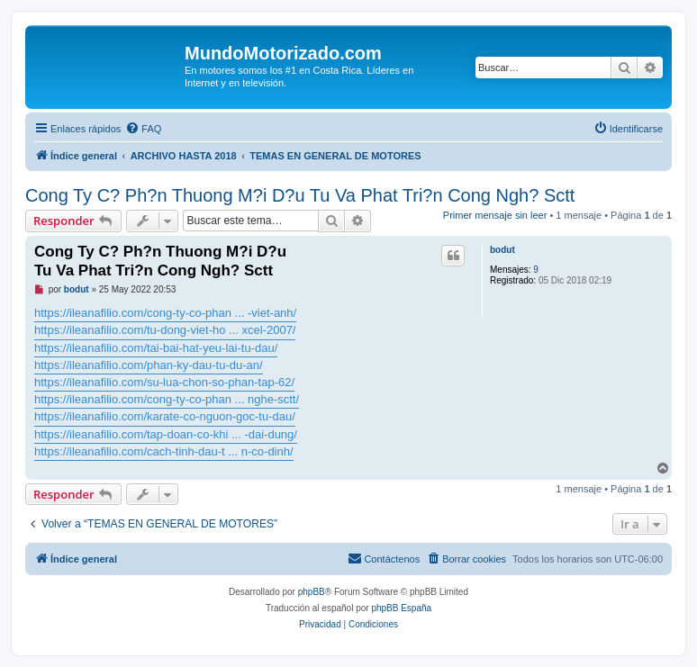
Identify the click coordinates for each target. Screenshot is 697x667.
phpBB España (401, 608)
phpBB (311, 592)
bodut (502, 250)
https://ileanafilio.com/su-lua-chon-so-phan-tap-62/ (164, 382)
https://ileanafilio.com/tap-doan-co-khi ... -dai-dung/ (165, 434)
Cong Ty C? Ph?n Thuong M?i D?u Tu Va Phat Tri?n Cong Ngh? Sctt (300, 195)
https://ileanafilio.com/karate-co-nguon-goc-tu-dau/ (164, 416)
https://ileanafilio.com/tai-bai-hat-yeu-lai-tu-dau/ (155, 348)
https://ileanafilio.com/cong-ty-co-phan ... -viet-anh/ (165, 313)
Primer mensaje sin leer (495, 215)
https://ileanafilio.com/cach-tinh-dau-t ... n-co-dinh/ (164, 451)
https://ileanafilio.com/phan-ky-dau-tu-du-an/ (148, 365)
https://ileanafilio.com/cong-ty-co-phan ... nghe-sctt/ (166, 399)
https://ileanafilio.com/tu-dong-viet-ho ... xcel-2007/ (164, 330)
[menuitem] (143, 129)
